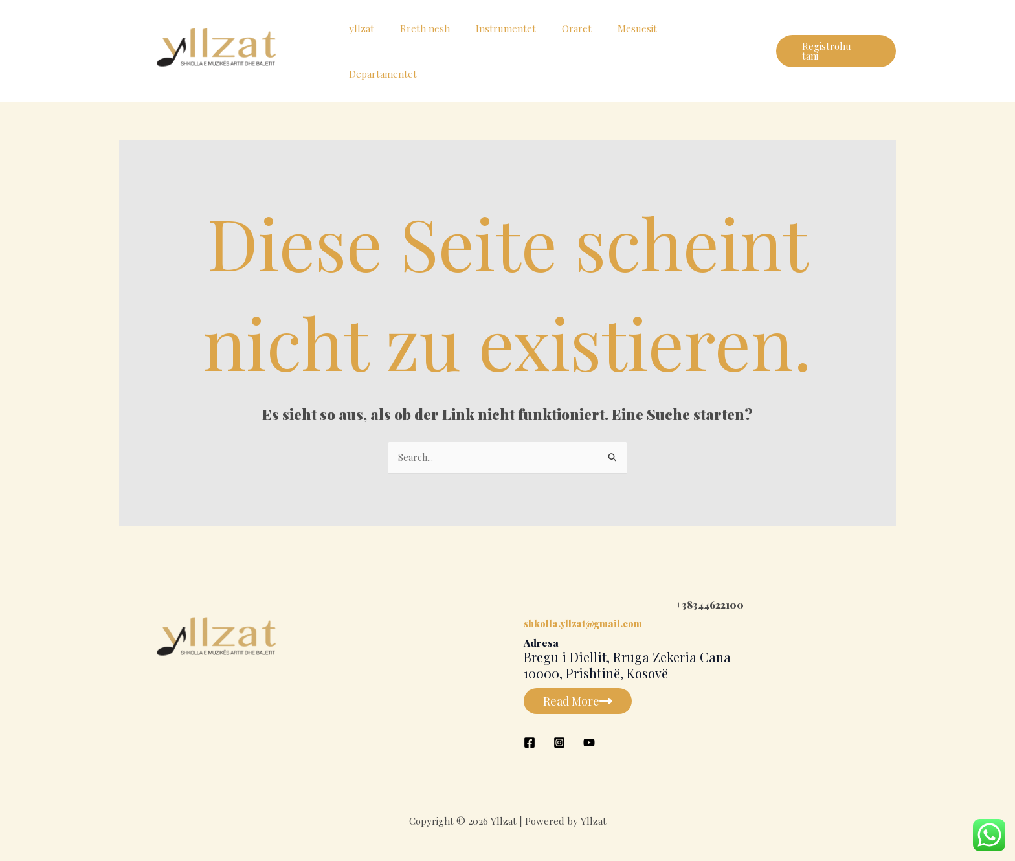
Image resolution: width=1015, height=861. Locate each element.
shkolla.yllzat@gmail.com (585, 624)
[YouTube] (589, 743)
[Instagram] (559, 743)
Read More (581, 701)
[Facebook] (529, 743)
